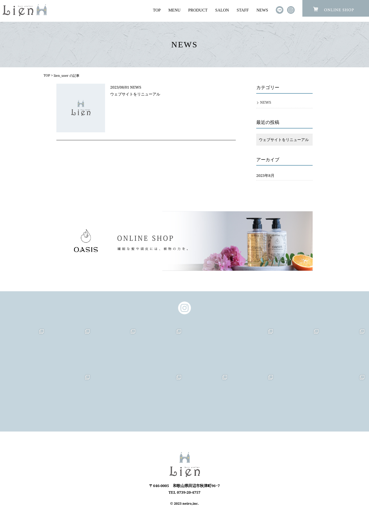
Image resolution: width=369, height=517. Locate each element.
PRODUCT (198, 10)
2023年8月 (265, 175)
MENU (174, 10)
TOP (157, 10)
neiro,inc (190, 503)
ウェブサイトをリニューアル (135, 93)
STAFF (243, 10)
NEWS (262, 10)
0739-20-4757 (188, 492)
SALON (222, 10)
